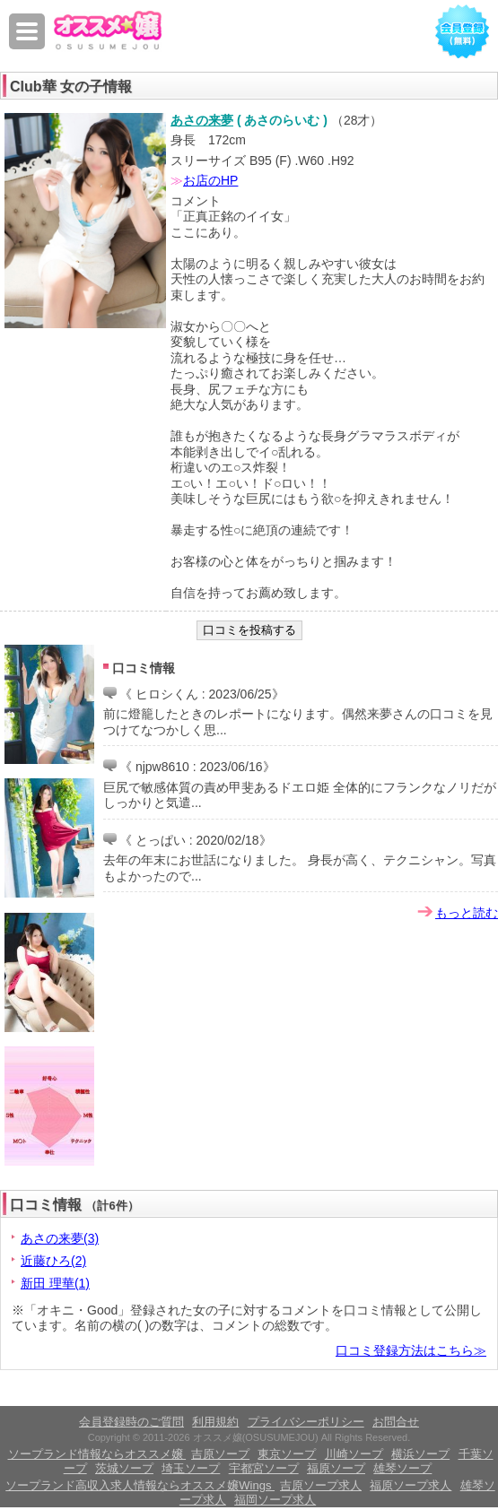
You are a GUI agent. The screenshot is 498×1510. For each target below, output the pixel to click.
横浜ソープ (420, 1454)
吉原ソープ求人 (321, 1485)
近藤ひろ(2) (53, 1261)
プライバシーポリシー (306, 1421)
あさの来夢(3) (60, 1238)
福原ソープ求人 (410, 1485)
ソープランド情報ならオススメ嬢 (97, 1454)
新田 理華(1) (55, 1283)
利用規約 (215, 1421)
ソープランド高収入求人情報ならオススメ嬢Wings (140, 1485)
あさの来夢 (201, 120)
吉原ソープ (220, 1454)
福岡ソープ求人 (275, 1499)
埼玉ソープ (191, 1468)
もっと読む (466, 913)
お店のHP (210, 180)
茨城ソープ (124, 1468)
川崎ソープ (354, 1454)
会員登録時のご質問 (131, 1421)
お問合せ (395, 1421)
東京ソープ (287, 1454)
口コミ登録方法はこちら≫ (411, 1350)
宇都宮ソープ (264, 1468)
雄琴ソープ (402, 1468)
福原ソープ (336, 1468)
